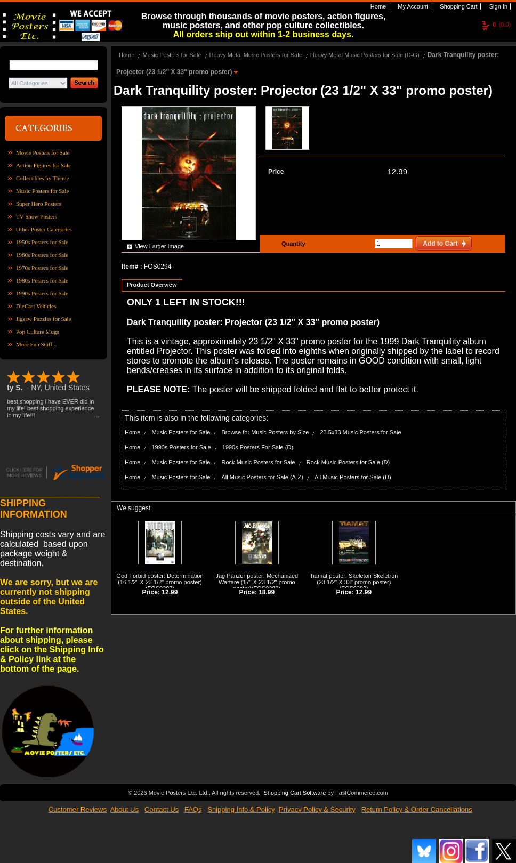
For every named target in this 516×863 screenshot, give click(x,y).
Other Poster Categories (44, 229)
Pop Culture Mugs (37, 331)
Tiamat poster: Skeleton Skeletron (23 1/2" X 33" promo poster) (354, 578)
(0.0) (502, 24)
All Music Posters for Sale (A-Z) (262, 477)
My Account (412, 6)
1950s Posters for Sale (42, 242)
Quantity (292, 243)
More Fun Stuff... (36, 344)
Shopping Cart (457, 6)
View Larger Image (159, 246)
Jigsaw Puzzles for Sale (43, 319)
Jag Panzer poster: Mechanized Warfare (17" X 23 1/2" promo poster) (257, 582)
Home (377, 6)
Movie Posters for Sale (43, 152)
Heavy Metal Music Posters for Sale (255, 55)
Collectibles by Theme (42, 178)
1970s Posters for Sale (42, 267)
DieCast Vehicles (36, 306)
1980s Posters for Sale (42, 280)
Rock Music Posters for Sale (258, 462)
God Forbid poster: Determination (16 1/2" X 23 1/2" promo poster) (159, 578)
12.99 (397, 171)
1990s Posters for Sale (42, 293)
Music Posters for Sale (42, 191)
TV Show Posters (36, 216)
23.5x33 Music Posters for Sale (360, 432)
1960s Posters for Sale (42, 255)
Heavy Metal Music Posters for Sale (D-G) (365, 55)
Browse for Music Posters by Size (265, 432)
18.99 (267, 592)
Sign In (497, 6)
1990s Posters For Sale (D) (257, 447)
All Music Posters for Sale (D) (353, 477)
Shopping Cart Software (294, 792)
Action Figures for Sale (43, 165)
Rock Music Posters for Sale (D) (348, 462)
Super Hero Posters (38, 203)
